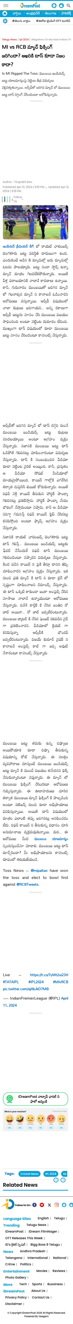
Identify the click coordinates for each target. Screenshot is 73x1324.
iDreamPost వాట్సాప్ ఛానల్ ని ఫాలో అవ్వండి (38, 1099)
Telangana (13, 1258)
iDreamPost (14, 1231)
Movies (41, 1271)
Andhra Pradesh (32, 1251)
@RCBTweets (27, 884)
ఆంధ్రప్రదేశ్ (33, 13)
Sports (37, 1284)
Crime (10, 1264)
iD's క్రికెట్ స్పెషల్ (15, 1244)
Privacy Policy (16, 1297)
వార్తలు (17, 13)
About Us (38, 1291)
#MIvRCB (60, 981)
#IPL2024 (35, 981)
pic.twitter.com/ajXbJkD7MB (26, 988)
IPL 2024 (50, 1174)
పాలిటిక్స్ (66, 13)
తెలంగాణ (50, 13)
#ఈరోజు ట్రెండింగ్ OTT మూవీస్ (53, 21)
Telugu (59, 1218)
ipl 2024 (24, 39)
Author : (17, 182)
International (38, 1258)
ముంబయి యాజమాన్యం (51, 838)
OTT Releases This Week (24, 1238)
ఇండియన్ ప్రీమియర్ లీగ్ (18, 246)
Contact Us (40, 1297)
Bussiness (55, 1284)
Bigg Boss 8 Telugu (45, 1244)
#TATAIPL (11, 981)
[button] (63, 1180)
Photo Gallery (15, 1277)
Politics (25, 1264)
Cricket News (29, 1174)
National (59, 1258)
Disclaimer (13, 1304)
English (43, 1218)
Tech (23, 1284)
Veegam (44, 1316)
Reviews (59, 1271)
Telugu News (9, 39)
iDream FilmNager (43, 1231)
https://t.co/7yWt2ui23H (49, 974)
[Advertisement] (36, 139)
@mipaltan (39, 870)
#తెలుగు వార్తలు (21, 21)
